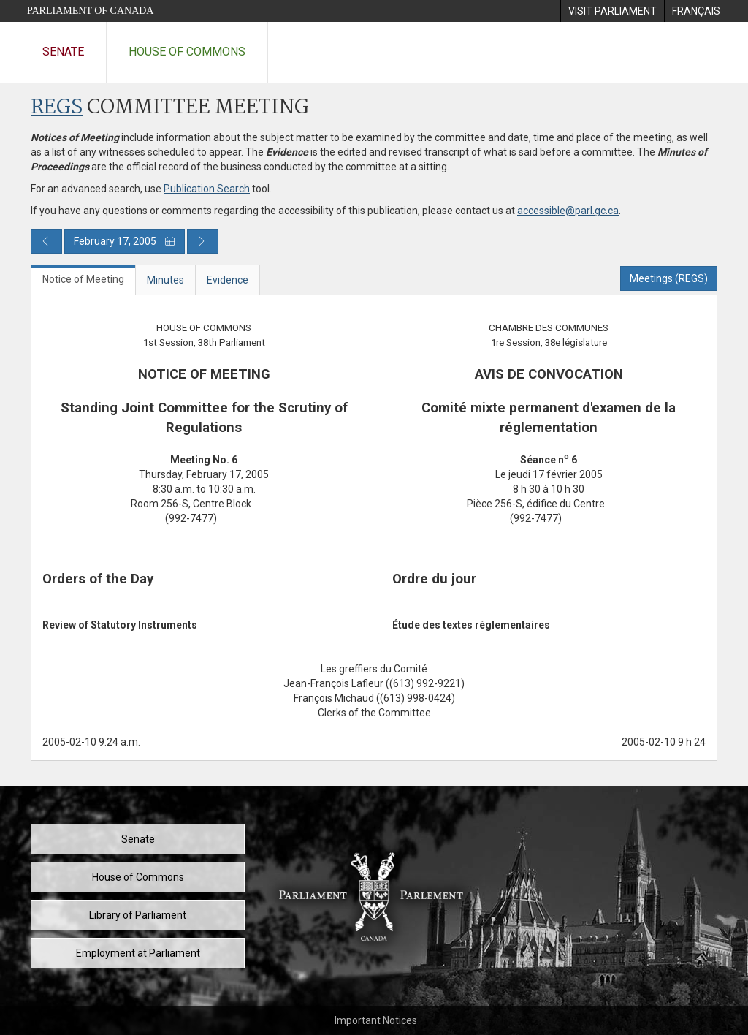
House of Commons (187, 51)
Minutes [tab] (165, 280)
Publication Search (207, 188)
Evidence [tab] (227, 280)
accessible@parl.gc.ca (568, 210)
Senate (63, 51)
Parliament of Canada (90, 10)
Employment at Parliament (138, 953)
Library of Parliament (137, 915)
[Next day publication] (202, 241)
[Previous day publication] (46, 241)
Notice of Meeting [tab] (83, 279)
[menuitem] (612, 11)
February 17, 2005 (124, 241)
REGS (57, 107)
